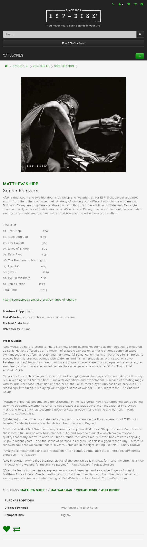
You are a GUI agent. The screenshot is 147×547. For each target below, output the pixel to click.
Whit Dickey (110, 490)
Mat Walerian (61, 490)
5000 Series (41, 66)
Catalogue (20, 66)
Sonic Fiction (64, 66)
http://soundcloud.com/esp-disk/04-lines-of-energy (39, 299)
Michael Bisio (86, 490)
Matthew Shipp (20, 184)
